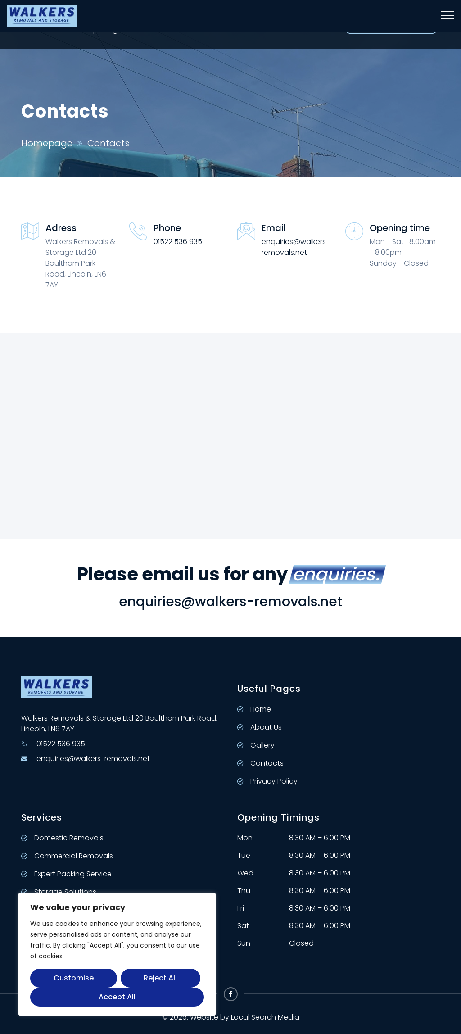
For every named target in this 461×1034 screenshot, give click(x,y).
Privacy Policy (267, 781)
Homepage (46, 143)
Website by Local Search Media (244, 1017)
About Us (259, 727)
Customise (74, 978)
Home (254, 709)
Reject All (160, 978)
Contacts (260, 763)
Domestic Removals (62, 838)
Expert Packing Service (66, 874)
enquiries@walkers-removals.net (296, 247)
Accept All (117, 997)
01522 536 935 (178, 241)
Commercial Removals (67, 856)
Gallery (256, 745)
